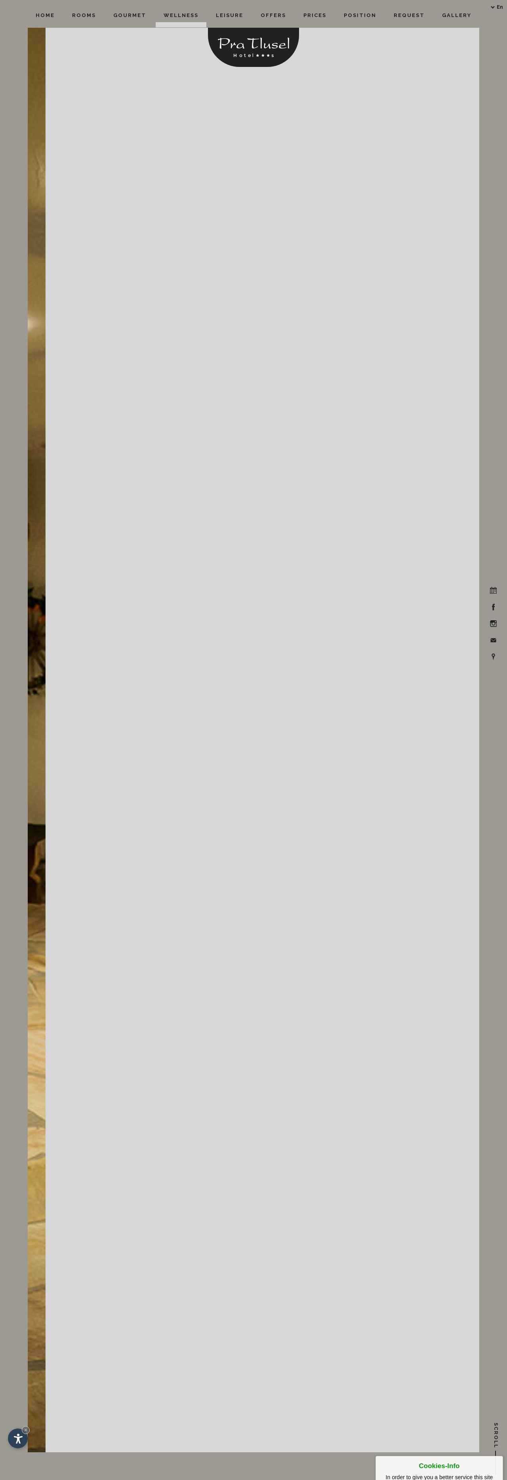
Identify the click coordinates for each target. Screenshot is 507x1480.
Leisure (229, 15)
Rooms (84, 15)
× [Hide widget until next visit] (25, 1430)
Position (360, 15)
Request (409, 15)
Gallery (456, 15)
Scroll (496, 1437)
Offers (273, 15)
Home (45, 15)
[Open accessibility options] (18, 1438)
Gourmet (129, 15)
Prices (314, 15)
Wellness (181, 15)
